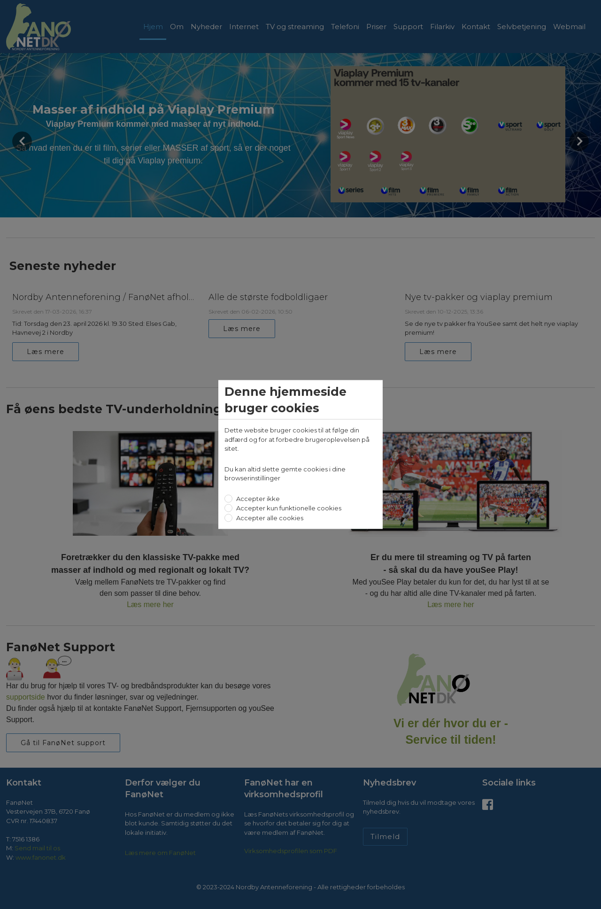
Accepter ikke (257, 498)
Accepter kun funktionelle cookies (288, 508)
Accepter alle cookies (269, 517)
